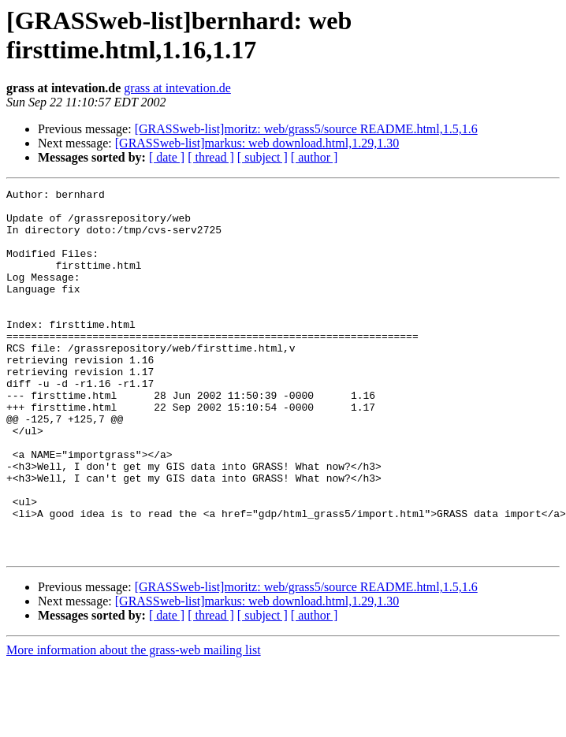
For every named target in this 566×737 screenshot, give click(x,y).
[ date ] (166, 157)
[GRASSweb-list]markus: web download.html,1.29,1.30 (257, 143)
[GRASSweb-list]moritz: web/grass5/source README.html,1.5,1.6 (306, 129)
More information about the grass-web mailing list (133, 723)
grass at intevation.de (177, 88)
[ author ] (314, 157)
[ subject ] (262, 157)
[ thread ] (211, 157)
